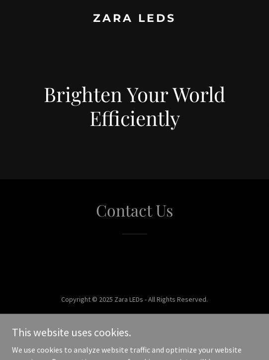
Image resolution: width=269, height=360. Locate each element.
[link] (134, 19)
